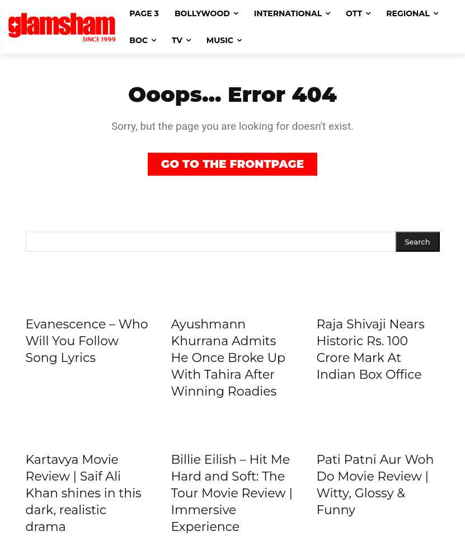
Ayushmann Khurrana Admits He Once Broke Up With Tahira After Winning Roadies (228, 358)
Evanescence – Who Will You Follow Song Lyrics (87, 341)
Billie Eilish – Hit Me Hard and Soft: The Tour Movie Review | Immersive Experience (231, 493)
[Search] (418, 242)
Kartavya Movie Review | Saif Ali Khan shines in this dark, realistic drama (84, 493)
